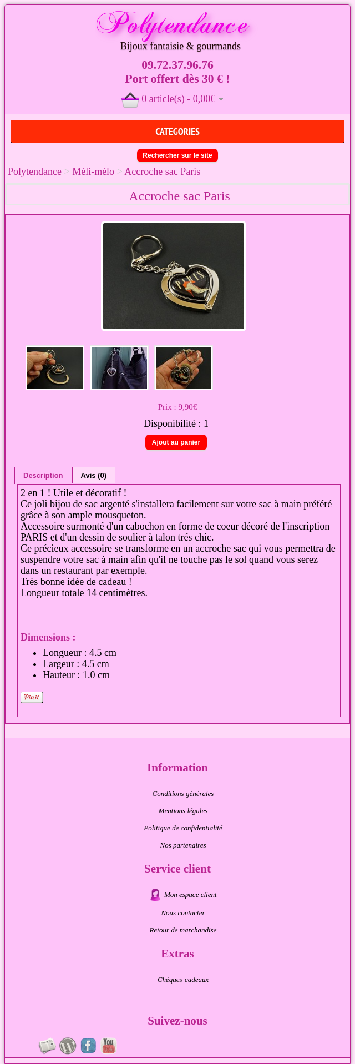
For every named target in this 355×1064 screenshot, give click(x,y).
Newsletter (47, 1046)
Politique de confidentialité (183, 828)
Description (43, 475)
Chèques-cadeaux (183, 979)
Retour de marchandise (183, 930)
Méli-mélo (93, 171)
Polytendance (35, 171)
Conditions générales (183, 793)
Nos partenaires (183, 845)
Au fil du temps (68, 1046)
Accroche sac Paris (162, 171)
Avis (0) (93, 475)
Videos (109, 1046)
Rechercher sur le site (177, 155)
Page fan (88, 1046)
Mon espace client (190, 894)
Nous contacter (183, 913)
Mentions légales (183, 810)
